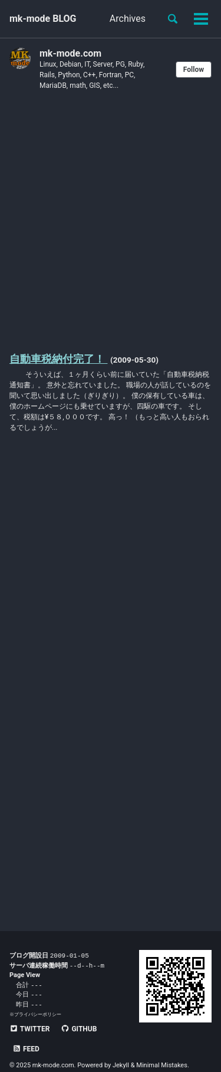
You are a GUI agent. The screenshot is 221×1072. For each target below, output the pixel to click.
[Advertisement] (110, 220)
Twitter (29, 1032)
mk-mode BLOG (43, 18)
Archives (128, 18)
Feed (121, 1032)
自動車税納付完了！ (58, 359)
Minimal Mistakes (161, 1048)
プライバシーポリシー (37, 1017)
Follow (193, 69)
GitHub (79, 1032)
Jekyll (121, 1048)
